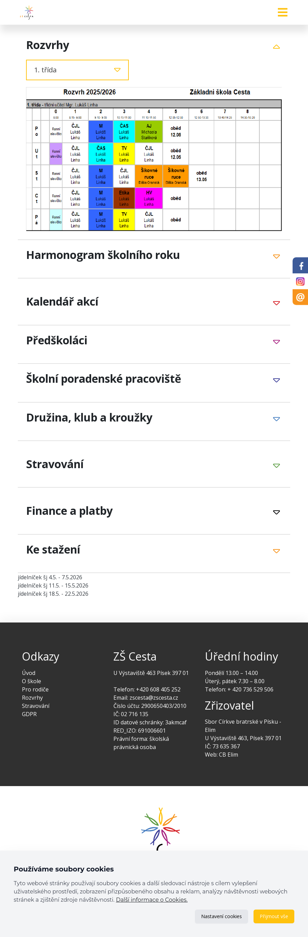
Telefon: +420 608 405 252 (147, 689)
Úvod (28, 673)
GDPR (29, 714)
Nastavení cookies (221, 916)
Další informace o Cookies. (151, 900)
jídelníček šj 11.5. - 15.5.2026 (53, 585)
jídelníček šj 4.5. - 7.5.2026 (50, 577)
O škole (31, 681)
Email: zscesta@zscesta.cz (145, 697)
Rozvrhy (32, 697)
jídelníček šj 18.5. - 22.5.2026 (53, 593)
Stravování (35, 706)
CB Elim (228, 754)
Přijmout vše (274, 916)
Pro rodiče (35, 689)
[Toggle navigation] (283, 12)
